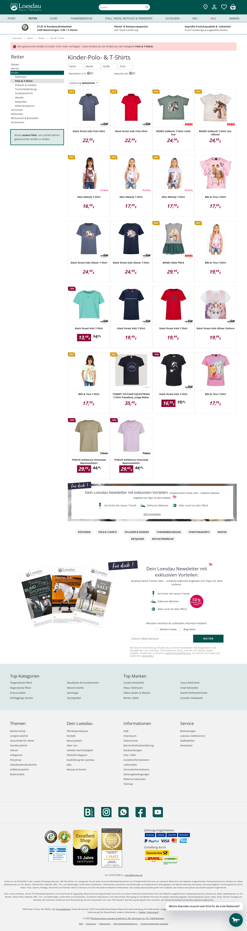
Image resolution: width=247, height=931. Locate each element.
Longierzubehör (19, 735)
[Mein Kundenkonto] (214, 9)
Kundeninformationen (136, 759)
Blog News (190, 629)
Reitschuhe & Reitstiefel (24, 118)
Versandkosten (63, 909)
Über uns (72, 745)
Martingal (72, 692)
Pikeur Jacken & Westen (137, 692)
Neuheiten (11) (77, 73)
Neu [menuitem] (195, 18)
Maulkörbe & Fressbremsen (83, 682)
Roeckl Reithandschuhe (193, 692)
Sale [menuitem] (213, 18)
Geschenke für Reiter (22, 740)
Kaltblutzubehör (19, 769)
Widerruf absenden (135, 779)
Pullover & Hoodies (26, 85)
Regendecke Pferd (20, 687)
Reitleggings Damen (21, 698)
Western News (168, 629)
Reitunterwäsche (24, 105)
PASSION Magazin (77, 755)
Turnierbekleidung (26, 89)
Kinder (15, 72)
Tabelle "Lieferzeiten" (148, 912)
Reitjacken (21, 101)
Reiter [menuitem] (32, 18)
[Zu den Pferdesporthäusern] (205, 7)
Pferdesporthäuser (77, 731)
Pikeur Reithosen (133, 687)
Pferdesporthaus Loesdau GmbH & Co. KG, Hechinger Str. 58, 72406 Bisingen (127, 918)
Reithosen (21, 76)
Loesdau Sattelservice (192, 735)
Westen (19, 97)
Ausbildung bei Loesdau (81, 759)
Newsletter (186, 745)
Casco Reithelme (189, 682)
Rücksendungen (133, 750)
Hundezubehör (18, 745)
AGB (126, 731)
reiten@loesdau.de (134, 875)
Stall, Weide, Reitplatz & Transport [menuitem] (128, 18)
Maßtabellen (187, 740)
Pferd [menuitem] (11, 18)
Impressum (130, 735)
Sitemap (128, 783)
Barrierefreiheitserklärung (139, 745)
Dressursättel (18, 692)
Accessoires (17, 122)
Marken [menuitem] (234, 18)
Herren (15, 68)
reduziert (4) (121, 73)
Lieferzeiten (130, 764)
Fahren (14, 750)
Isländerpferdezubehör (23, 764)
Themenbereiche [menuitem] (81, 18)
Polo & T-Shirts (24, 81)
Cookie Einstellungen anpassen (154, 923)
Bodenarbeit (17, 774)
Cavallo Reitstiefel (134, 682)
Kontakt (71, 735)
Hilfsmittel (17, 114)
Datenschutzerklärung (178, 653)
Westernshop (17, 731)
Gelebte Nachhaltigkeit (80, 750)
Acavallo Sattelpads (191, 698)
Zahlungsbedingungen (137, 774)
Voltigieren (16, 755)
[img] (233, 8)
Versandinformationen (136, 769)
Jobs (69, 764)
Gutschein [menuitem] (172, 18)
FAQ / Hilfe (130, 755)
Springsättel (74, 698)
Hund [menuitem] (53, 18)
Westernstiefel (75, 687)
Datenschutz (131, 740)
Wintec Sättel (131, 698)
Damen (15, 64)
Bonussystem (74, 740)
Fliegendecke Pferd (21, 682)
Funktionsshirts (24, 93)
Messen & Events (76, 769)
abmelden (148, 655)
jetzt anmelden (152, 514)
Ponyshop (15, 759)
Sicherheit (17, 110)
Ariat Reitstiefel (189, 687)
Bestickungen (188, 731)
